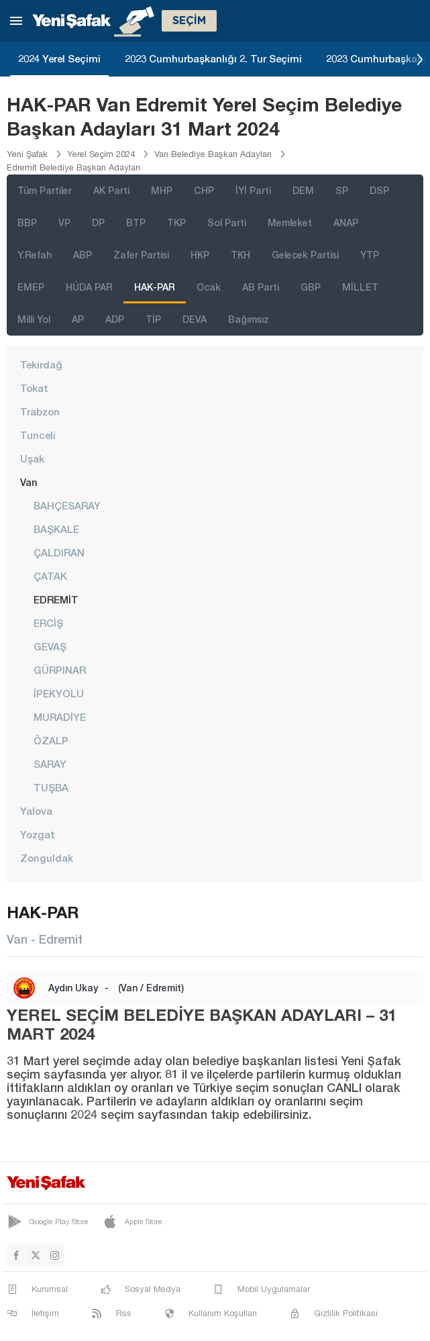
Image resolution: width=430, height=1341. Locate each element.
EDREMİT (56, 599)
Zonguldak (46, 858)
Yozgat (37, 834)
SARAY (50, 764)
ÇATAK (50, 576)
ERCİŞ (48, 623)
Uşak (32, 458)
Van (29, 482)
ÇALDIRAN (59, 552)
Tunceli (38, 435)
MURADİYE (60, 717)
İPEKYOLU (59, 693)
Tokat (34, 388)
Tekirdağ (41, 364)
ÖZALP (51, 740)
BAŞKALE (56, 529)
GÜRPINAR (60, 670)
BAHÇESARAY (67, 505)
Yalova (36, 811)
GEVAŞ (50, 646)
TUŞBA (51, 787)
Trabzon (40, 411)
